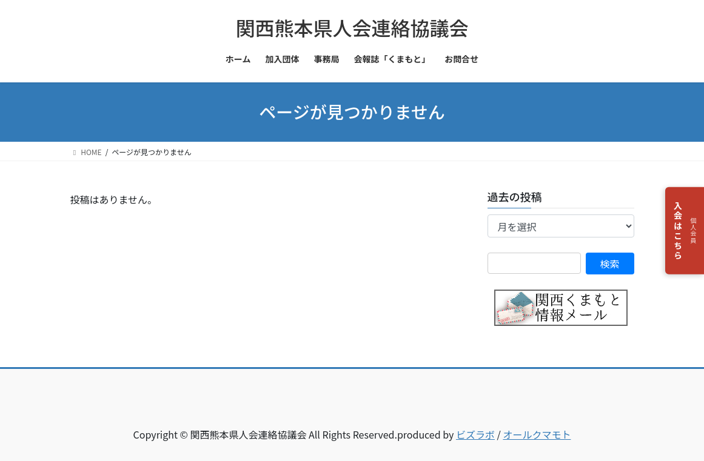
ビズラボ (475, 434)
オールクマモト (537, 434)
